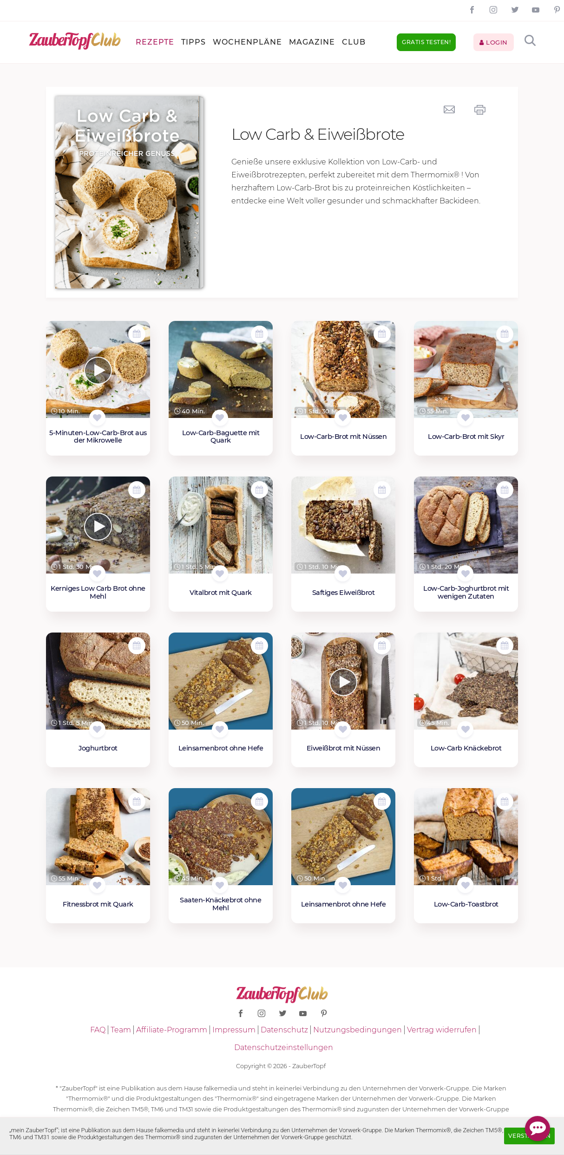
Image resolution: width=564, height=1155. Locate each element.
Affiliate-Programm (171, 1029)
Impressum (234, 1029)
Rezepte (155, 42)
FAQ (97, 1029)
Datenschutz (284, 1029)
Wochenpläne (247, 42)
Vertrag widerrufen (442, 1029)
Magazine (312, 42)
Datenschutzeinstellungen (283, 1047)
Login (493, 42)
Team (121, 1029)
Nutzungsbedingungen (357, 1029)
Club (354, 42)
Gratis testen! (426, 42)
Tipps (193, 42)
